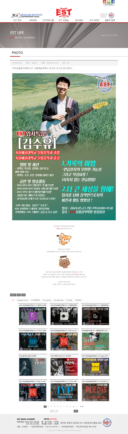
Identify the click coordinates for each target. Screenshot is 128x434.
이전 (19, 295)
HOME (103, 35)
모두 (13, 300)
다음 (23, 295)
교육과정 (33, 20)
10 (73, 406)
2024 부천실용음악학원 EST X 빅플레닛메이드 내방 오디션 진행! (69, 305)
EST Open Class (58, 300)
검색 (76, 411)
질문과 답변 (110, 20)
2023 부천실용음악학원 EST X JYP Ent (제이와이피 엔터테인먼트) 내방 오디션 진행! (75, 381)
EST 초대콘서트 (35, 300)
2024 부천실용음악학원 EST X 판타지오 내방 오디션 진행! (36, 305)
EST (59, 430)
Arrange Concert (22, 300)
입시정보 (79, 20)
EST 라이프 (94, 20)
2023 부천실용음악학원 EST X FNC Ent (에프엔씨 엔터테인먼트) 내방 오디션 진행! (44, 381)
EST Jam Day (47, 300)
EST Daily (69, 300)
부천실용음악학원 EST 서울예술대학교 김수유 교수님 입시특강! (101, 330)
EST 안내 (17, 20)
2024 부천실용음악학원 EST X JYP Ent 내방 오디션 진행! (36, 330)
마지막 (81, 406)
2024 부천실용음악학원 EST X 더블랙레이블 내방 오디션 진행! (100, 305)
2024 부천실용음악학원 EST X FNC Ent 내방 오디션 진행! (67, 330)
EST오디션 (78, 300)
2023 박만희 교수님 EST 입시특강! (60, 356)
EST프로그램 (48, 20)
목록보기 (13, 295)
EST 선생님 (64, 20)
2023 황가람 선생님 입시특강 (27, 356)
